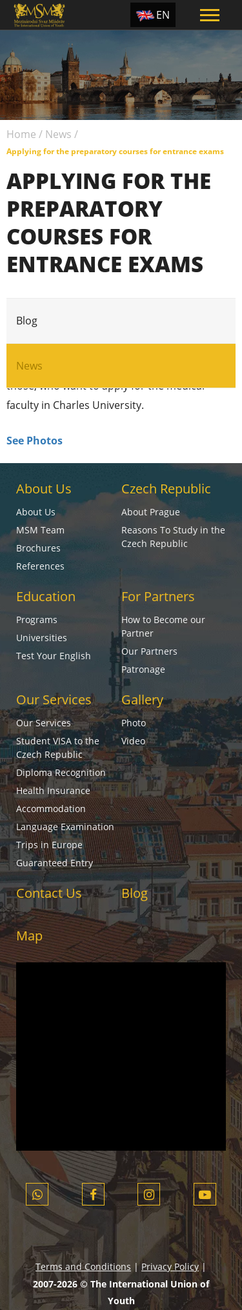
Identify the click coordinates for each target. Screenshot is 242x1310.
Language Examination (65, 826)
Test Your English (53, 656)
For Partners (158, 596)
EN (163, 15)
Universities (41, 637)
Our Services (54, 699)
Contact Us (49, 893)
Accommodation (51, 808)
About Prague (150, 512)
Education (46, 596)
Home (21, 134)
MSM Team (40, 530)
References (40, 566)
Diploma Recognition (61, 772)
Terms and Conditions (83, 1266)
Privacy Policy (170, 1266)
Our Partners (149, 651)
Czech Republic (166, 488)
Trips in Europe (49, 845)
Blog (26, 320)
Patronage (143, 669)
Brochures (38, 548)
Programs (36, 619)
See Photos (34, 440)
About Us (44, 488)
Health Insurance (53, 790)
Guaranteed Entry (54, 863)
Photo (133, 723)
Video (133, 741)
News (58, 134)
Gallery (142, 699)
